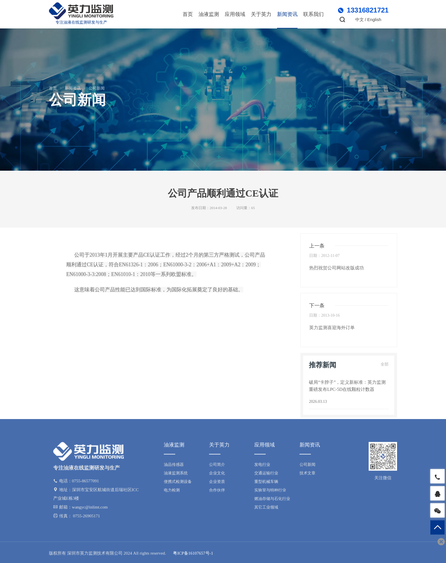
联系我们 (313, 14)
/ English (373, 19)
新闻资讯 (287, 14)
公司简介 (217, 466)
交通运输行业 (266, 475)
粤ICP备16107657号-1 (193, 554)
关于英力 (261, 14)
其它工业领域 (266, 509)
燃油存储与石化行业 (272, 500)
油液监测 (209, 14)
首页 (188, 14)
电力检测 (172, 492)
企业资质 (217, 483)
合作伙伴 (217, 492)
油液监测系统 (176, 475)
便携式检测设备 (178, 483)
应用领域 (235, 14)
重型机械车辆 (266, 483)
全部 (385, 364)
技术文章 (307, 475)
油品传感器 (174, 466)
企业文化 (217, 475)
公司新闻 (97, 88)
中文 (359, 19)
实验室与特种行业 (270, 492)
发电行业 (262, 466)
